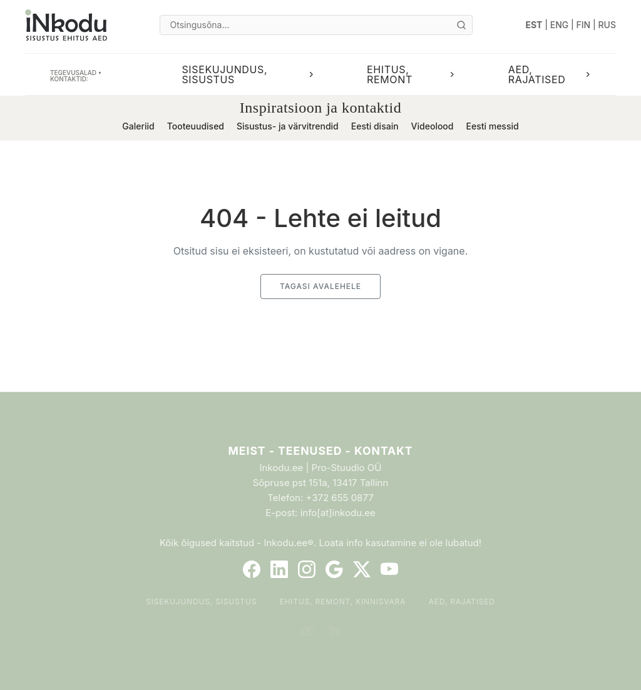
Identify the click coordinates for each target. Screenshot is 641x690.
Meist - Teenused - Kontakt (320, 450)
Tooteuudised (195, 126)
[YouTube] (389, 569)
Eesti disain (375, 126)
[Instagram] (306, 569)
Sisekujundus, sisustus (201, 601)
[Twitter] (362, 569)
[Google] (334, 569)
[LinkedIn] (279, 569)
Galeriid (138, 126)
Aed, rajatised (462, 601)
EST (534, 24)
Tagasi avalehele (320, 286)
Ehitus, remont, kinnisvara (343, 601)
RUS (607, 24)
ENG (559, 24)
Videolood (432, 126)
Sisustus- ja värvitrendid (288, 126)
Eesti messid (492, 126)
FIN (584, 24)
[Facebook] (251, 569)
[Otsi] (461, 25)
